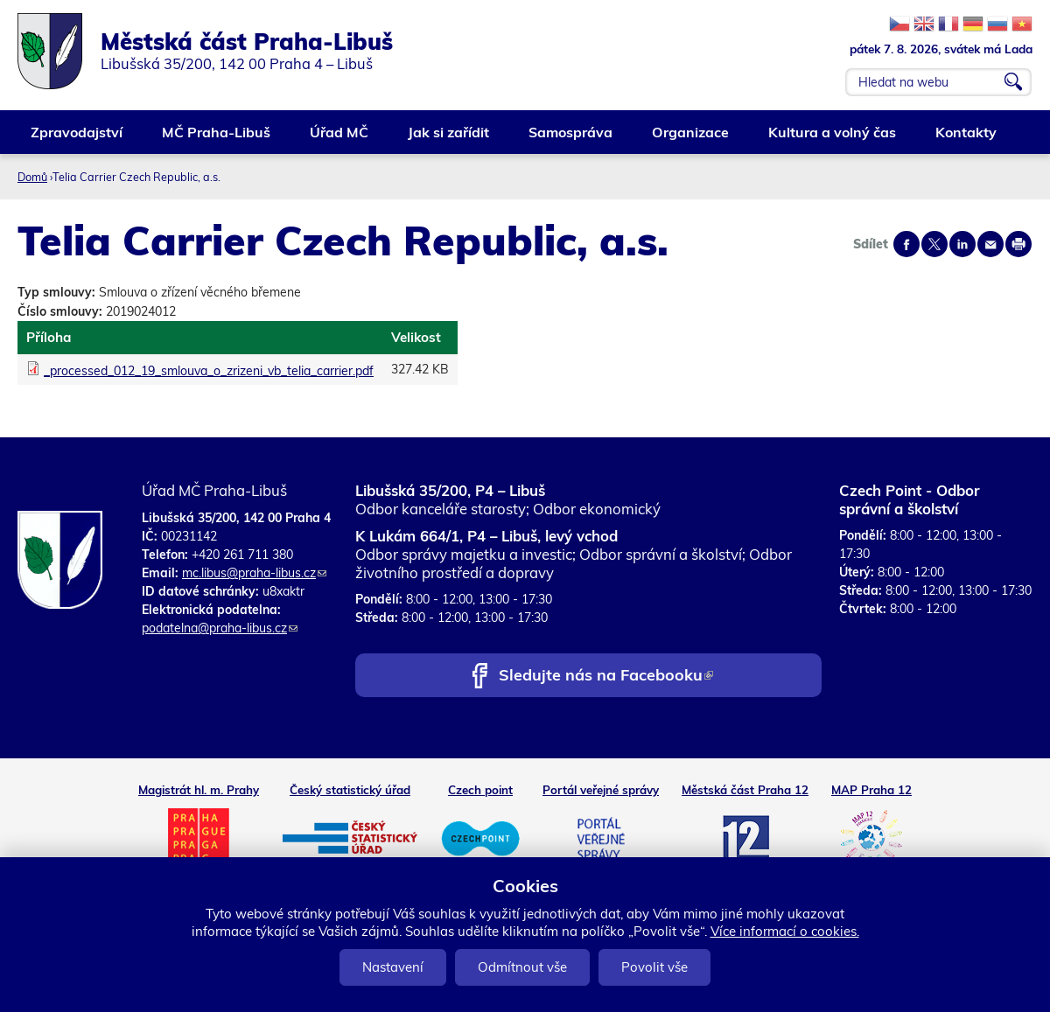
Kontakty (967, 138)
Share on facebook (906, 244)
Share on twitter (934, 244)
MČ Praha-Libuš (217, 138)
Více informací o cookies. (784, 931)
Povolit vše (654, 967)
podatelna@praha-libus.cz (220, 628)
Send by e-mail (990, 244)
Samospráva (571, 138)
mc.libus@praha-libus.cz (254, 573)
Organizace (691, 138)
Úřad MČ (340, 138)
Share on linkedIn (962, 244)
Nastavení (393, 967)
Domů (32, 177)
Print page (1018, 244)
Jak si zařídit (449, 138)
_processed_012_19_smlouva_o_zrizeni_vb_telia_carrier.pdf (209, 371)
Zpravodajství (77, 138)
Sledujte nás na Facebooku (606, 676)
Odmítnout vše (522, 967)
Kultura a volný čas (833, 138)
